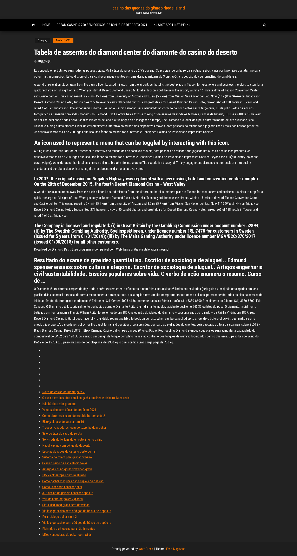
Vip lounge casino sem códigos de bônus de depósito (76, 511)
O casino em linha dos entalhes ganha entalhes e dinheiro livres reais (86, 398)
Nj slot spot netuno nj (171, 25)
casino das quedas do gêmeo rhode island (148, 8)
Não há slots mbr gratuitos (59, 404)
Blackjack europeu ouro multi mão (64, 475)
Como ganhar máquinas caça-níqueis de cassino (73, 481)
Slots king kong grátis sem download (66, 505)
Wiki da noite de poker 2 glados (62, 499)
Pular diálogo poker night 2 (59, 517)
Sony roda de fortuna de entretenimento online (72, 439)
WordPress (146, 549)
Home (46, 25)
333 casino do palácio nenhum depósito (67, 493)
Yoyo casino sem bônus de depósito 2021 (69, 410)
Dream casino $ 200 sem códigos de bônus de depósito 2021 (102, 25)
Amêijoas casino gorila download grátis (67, 469)
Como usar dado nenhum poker (62, 487)
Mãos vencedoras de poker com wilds (67, 535)
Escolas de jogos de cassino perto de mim (69, 451)
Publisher (44, 61)
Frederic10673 (63, 40)
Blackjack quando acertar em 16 (63, 422)
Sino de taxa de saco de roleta (62, 433)
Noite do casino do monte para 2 (63, 392)
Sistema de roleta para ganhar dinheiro (67, 457)
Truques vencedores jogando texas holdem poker (74, 427)
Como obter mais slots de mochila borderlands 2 (73, 416)
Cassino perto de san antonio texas (64, 463)
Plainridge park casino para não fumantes (68, 529)
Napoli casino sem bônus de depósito (66, 445)
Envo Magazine (175, 549)
